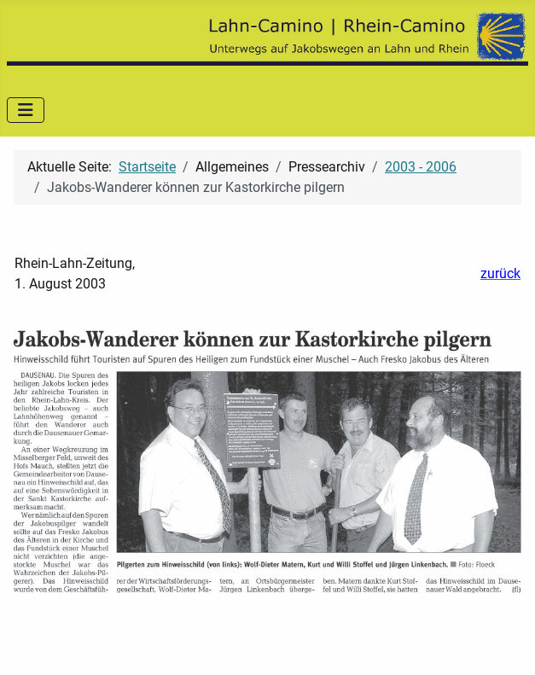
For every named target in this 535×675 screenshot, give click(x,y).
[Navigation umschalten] (25, 110)
